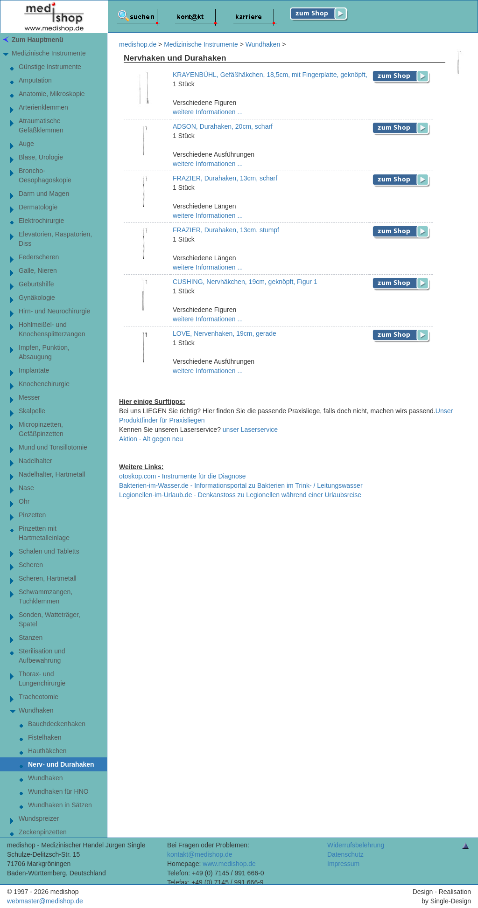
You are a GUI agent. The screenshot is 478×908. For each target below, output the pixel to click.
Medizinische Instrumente (49, 53)
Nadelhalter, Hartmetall (52, 474)
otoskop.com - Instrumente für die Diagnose (182, 476)
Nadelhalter (35, 460)
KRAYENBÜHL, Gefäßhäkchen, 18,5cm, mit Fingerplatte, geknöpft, (270, 74)
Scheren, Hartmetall (48, 578)
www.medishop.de (229, 863)
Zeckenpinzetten (43, 832)
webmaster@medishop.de (45, 901)
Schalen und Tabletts (49, 551)
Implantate (34, 370)
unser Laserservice (250, 429)
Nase (26, 488)
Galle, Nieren (38, 270)
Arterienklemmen (43, 107)
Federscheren (39, 257)
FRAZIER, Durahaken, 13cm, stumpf (226, 230)
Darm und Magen (44, 193)
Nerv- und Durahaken (61, 764)
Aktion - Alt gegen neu (151, 439)
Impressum (343, 863)
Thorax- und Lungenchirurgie (42, 678)
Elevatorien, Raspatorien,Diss (55, 238)
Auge (26, 143)
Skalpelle (32, 411)
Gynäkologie (37, 297)
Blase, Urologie (41, 157)
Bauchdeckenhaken (56, 724)
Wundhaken (36, 710)
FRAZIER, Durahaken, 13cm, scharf (225, 178)
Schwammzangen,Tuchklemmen (45, 596)
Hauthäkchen (47, 751)
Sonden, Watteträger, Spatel (49, 619)
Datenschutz (345, 854)
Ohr (24, 501)
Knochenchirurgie (44, 384)
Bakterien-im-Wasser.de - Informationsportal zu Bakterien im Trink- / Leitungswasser (241, 485)
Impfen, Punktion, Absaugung (44, 352)
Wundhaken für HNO (58, 791)
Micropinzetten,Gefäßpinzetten (41, 429)
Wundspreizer (39, 818)
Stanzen (30, 637)
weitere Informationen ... (208, 112)
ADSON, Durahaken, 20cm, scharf (223, 126)
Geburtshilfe (36, 284)
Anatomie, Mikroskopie (52, 93)
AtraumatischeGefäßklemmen (41, 125)
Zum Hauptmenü (37, 39)
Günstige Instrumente (50, 66)
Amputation (35, 80)
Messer (29, 397)
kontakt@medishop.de (199, 854)
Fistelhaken (45, 737)
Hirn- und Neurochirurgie (54, 311)
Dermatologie (38, 207)
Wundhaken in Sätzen (60, 805)
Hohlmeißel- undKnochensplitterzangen (52, 329)
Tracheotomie (38, 696)
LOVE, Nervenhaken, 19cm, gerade (224, 333)
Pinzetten (32, 515)
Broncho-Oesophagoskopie (45, 175)
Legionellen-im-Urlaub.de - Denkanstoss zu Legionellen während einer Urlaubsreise (240, 495)
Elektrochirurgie (41, 220)
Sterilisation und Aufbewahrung (42, 655)
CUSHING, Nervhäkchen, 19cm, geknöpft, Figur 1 (245, 281)
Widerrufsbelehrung (355, 845)
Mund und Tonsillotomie (53, 447)
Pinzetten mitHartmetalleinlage (44, 533)
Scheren (31, 564)
